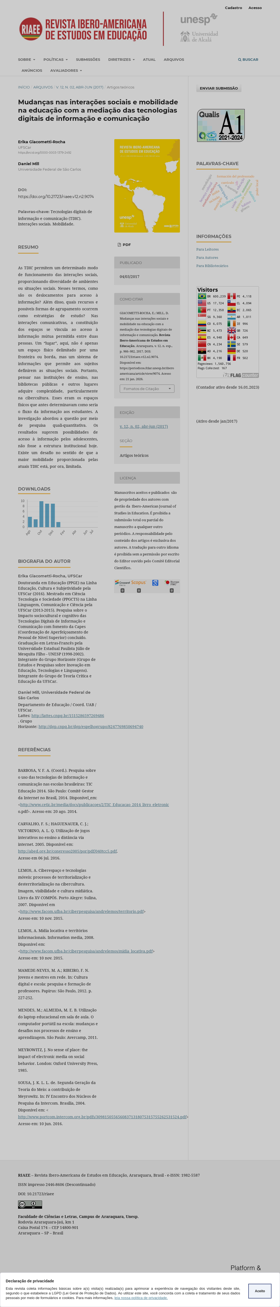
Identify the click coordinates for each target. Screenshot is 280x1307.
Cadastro (233, 7)
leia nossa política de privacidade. (141, 1298)
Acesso (255, 7)
